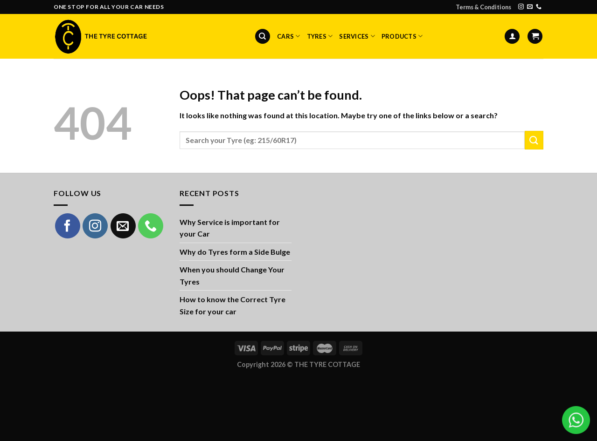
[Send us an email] (530, 7)
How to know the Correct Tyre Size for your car (232, 305)
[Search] (262, 36)
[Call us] (538, 7)
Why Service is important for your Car (230, 227)
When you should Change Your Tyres (232, 275)
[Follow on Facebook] (67, 225)
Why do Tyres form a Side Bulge (235, 251)
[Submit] (534, 140)
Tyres (320, 36)
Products (402, 36)
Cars (288, 36)
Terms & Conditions (483, 7)
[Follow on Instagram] (521, 7)
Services (357, 36)
